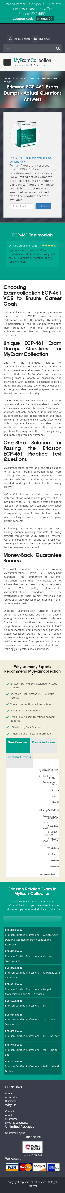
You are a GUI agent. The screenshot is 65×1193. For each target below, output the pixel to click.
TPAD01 (39, 874)
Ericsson (18, 78)
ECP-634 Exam (13, 1014)
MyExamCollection (32, 62)
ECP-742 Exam (13, 1061)
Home (6, 78)
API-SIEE (53, 829)
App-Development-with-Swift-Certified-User (44, 825)
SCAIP (48, 770)
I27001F (53, 818)
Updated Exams (19, 757)
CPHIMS (44, 874)
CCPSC (48, 778)
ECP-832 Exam (13, 930)
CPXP (53, 770)
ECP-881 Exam (13, 984)
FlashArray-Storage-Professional (48, 832)
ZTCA (53, 840)
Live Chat (41, 39)
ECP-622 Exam (13, 1000)
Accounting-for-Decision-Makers (53, 857)
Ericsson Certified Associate (41, 78)
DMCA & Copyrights (16, 1122)
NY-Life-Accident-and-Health (53, 790)
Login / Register (19, 39)
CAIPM (48, 810)
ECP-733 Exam (13, 1045)
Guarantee (11, 1118)
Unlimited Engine (15, 1133)
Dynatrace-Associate (39, 773)
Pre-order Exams (43, 742)
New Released (18, 742)
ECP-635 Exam (13, 951)
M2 (39, 810)
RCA (48, 818)
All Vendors (11, 1097)
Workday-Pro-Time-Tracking (48, 857)
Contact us (11, 1111)
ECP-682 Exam (13, 1031)
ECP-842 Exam (13, 967)
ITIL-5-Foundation (44, 776)
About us (10, 1115)
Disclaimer (11, 1101)
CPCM (53, 810)
